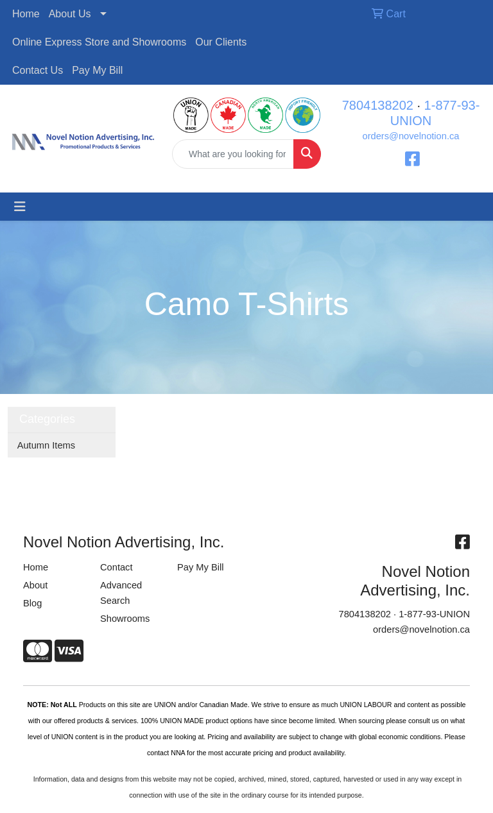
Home (26, 13)
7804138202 (377, 105)
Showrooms (125, 618)
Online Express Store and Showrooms (99, 42)
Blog (32, 603)
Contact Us (37, 70)
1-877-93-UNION (434, 614)
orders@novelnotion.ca (411, 136)
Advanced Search (121, 593)
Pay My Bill (97, 70)
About (35, 585)
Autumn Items (46, 445)
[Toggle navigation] (19, 207)
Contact (116, 567)
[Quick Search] (233, 154)
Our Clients (220, 42)
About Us (70, 13)
